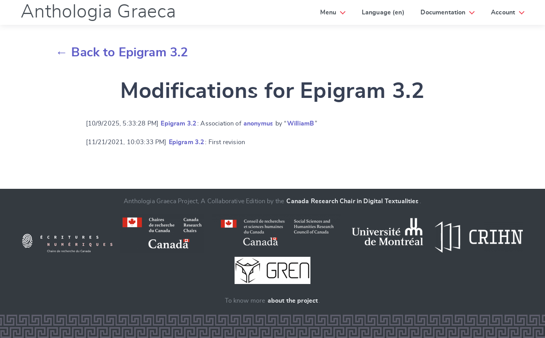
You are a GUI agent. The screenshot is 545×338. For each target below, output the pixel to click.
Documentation (443, 12)
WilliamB (300, 123)
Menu (328, 12)
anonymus (258, 123)
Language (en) (383, 12)
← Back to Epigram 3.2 (121, 52)
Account (503, 12)
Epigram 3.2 (178, 123)
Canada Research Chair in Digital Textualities (352, 201)
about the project (293, 301)
